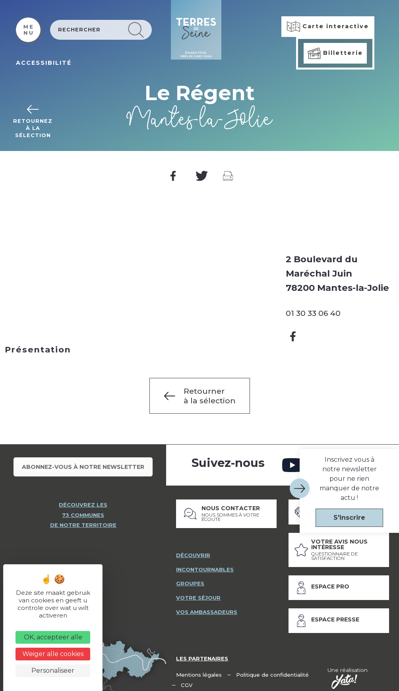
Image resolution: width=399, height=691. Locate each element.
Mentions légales (199, 669)
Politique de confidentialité (273, 669)
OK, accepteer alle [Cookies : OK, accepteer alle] (53, 637)
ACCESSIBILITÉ (44, 62)
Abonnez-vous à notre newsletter (83, 464)
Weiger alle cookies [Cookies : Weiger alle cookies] (52, 654)
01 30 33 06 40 (313, 313)
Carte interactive (328, 26)
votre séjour (198, 593)
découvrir (193, 549)
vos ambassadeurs (208, 607)
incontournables (206, 564)
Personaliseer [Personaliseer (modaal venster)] (52, 670)
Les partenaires (202, 653)
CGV (187, 680)
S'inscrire (349, 517)
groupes (190, 578)
